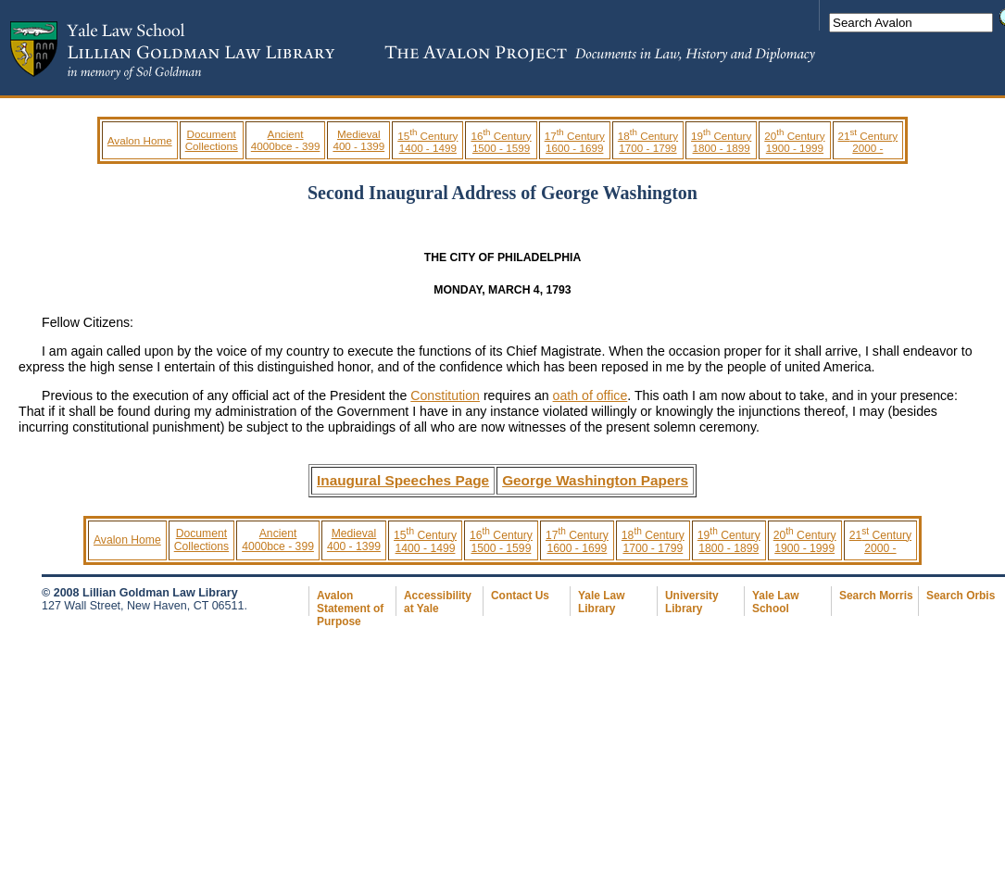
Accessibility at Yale (437, 602)
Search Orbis (960, 595)
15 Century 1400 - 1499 (427, 142)
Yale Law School (775, 602)
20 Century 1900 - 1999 (794, 142)
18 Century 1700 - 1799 (648, 142)
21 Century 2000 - (868, 142)
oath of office (590, 395)
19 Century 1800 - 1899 (721, 142)
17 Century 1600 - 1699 (575, 142)
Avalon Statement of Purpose (350, 608)
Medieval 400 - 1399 (358, 140)
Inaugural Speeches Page (403, 480)
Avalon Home (139, 140)
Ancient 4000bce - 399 (285, 140)
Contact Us (520, 595)
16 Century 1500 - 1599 (501, 142)
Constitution (445, 395)
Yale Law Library (601, 602)
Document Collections (211, 140)
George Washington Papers (595, 480)
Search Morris (876, 595)
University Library (692, 602)
